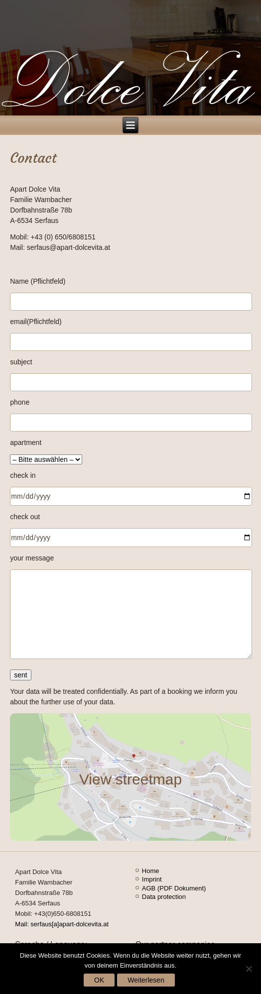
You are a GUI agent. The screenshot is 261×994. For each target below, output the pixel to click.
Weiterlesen (146, 980)
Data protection (164, 896)
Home (150, 871)
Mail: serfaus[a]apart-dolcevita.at (62, 924)
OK (99, 980)
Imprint (152, 879)
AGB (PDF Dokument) (174, 888)
